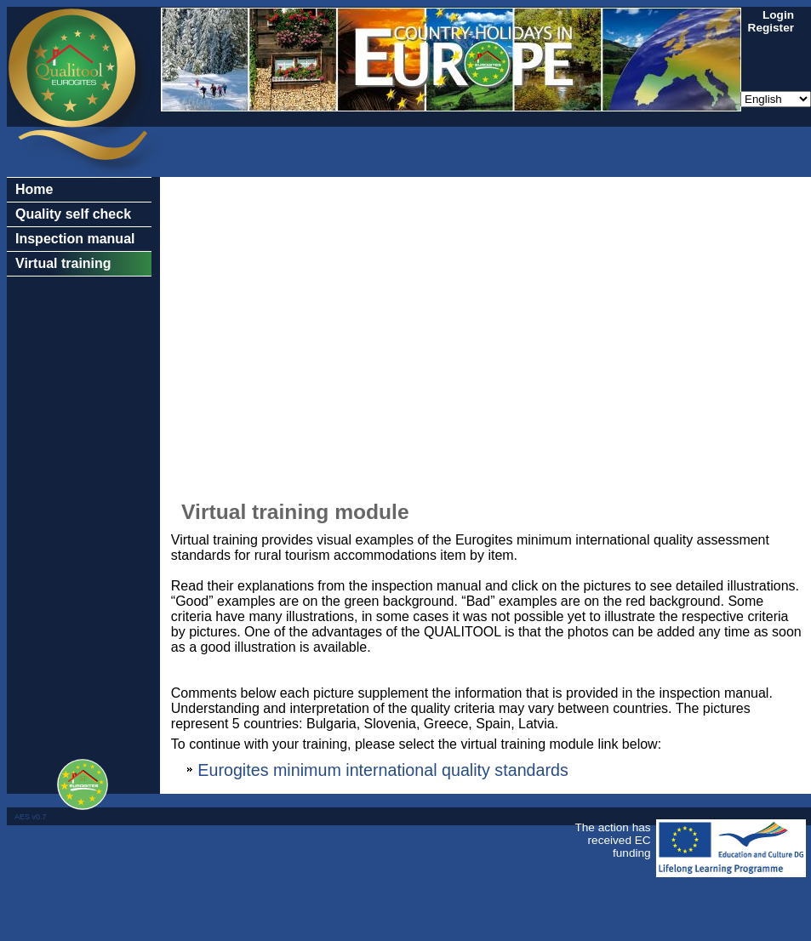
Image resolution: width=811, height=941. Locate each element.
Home (34, 189)
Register (771, 27)
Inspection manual (74, 238)
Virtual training (63, 263)
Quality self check (73, 214)
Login (778, 15)
